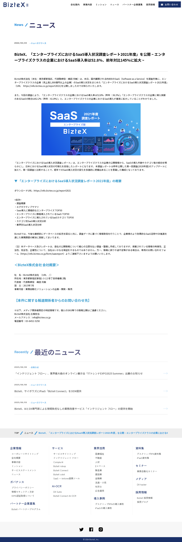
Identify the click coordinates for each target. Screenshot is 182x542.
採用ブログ (142, 502)
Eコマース (100, 466)
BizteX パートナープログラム (26, 509)
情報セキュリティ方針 (23, 491)
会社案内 (75, 4)
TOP (16, 433)
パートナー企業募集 (132, 4)
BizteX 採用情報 (145, 497)
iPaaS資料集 (143, 457)
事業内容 (87, 4)
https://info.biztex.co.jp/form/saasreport (42, 253)
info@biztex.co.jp (41, 317)
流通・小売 (100, 482)
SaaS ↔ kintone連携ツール (66, 478)
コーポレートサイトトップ (25, 453)
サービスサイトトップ (64, 453)
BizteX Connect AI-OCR (64, 495)
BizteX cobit (59, 474)
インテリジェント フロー (65, 457)
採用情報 (150, 4)
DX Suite (57, 491)
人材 (97, 462)
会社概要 (16, 457)
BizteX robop (59, 466)
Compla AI (58, 462)
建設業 (98, 474)
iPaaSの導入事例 (103, 508)
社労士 (98, 486)
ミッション (101, 4)
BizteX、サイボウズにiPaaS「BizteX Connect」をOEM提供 (47, 396)
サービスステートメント (24, 470)
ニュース (114, 4)
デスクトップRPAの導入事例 (109, 504)
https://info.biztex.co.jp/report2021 (41, 86)
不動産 (98, 457)
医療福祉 (99, 453)
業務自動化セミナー (147, 471)
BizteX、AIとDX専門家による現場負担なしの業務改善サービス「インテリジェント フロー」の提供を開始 (73, 414)
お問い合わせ (171, 4)
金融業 (98, 478)
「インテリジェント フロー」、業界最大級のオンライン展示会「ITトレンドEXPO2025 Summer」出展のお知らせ (78, 379)
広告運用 (99, 490)
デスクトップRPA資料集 (149, 453)
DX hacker (142, 484)
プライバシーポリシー (23, 487)
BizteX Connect (60, 470)
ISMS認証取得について (23, 495)
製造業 (98, 470)
